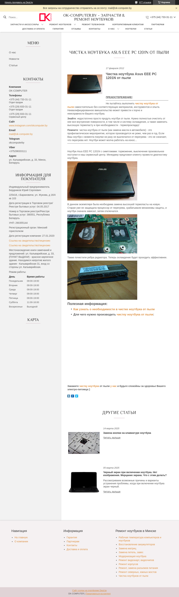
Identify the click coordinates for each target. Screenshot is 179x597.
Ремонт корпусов (128, 564)
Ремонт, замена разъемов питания (138, 568)
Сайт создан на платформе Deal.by (89, 590)
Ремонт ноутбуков (60, 24)
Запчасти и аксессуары (24, 24)
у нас (113, 386)
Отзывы (76, 29)
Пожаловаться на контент (98, 593)
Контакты (94, 29)
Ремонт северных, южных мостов (137, 572)
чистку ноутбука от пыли (135, 314)
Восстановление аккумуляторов (137, 544)
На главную (21, 537)
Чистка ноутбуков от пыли (133, 575)
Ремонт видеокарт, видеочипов (136, 560)
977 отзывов (145, 2)
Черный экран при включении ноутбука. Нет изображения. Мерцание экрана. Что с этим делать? (135, 474)
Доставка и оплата (33, 29)
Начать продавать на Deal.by (19, 2)
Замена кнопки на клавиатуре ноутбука (127, 432)
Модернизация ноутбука (132, 556)
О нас (111, 29)
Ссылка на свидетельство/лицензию (29, 240)
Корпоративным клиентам (128, 24)
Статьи (148, 29)
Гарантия (58, 29)
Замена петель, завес (131, 552)
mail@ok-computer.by (21, 134)
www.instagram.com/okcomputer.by (28, 125)
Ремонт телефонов (93, 24)
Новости (14, 58)
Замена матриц (127, 548)
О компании (21, 541)
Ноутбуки (130, 29)
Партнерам (157, 24)
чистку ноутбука (89, 386)
